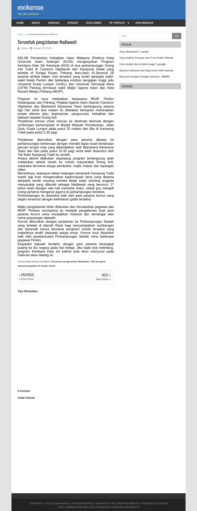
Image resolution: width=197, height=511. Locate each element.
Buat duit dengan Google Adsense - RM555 (144, 76)
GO (177, 36)
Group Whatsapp (100, 507)
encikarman (30, 7)
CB (112, 503)
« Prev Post (26, 279)
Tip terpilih (117, 22)
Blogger (162, 503)
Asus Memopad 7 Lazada (134, 51)
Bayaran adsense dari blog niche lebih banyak (146, 70)
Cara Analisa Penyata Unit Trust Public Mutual (146, 57)
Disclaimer (93, 22)
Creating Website (128, 503)
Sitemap (72, 22)
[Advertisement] (66, 345)
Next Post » (103, 279)
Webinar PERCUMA (76, 507)
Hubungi (54, 22)
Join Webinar (144, 22)
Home (20, 22)
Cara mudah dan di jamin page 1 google (142, 64)
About (36, 22)
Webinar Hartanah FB (126, 507)
